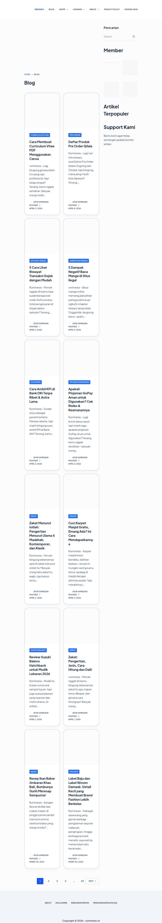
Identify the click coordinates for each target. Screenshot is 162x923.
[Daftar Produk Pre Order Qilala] (81, 110)
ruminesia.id (92, 917)
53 (82, 878)
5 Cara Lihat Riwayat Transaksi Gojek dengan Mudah (41, 273)
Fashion (74, 769)
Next (92, 878)
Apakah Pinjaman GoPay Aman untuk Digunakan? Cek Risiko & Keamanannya (80, 398)
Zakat (34, 514)
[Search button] (134, 36)
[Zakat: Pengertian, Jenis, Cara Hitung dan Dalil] (81, 623)
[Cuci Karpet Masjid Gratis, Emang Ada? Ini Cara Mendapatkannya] (81, 490)
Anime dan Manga (79, 260)
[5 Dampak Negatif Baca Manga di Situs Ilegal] (81, 235)
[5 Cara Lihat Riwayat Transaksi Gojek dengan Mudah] (42, 235)
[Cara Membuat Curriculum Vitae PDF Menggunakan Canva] (42, 110)
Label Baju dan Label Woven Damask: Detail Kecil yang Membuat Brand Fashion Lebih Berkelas (80, 788)
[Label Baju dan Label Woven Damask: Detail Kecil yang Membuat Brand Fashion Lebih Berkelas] (81, 744)
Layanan (79, 9)
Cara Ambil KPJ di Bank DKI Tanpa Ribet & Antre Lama (40, 394)
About (95, 9)
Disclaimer (61, 900)
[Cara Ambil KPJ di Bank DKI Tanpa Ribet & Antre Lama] (42, 356)
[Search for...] (117, 36)
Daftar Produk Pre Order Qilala (80, 144)
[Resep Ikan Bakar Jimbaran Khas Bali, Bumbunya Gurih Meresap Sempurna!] (42, 744)
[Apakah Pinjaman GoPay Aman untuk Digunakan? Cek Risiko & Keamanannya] (81, 356)
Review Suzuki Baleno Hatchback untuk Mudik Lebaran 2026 (40, 663)
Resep (34, 769)
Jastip (64, 9)
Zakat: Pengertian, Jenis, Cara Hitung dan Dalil (80, 661)
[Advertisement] (61, 49)
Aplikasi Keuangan (79, 381)
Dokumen (36, 381)
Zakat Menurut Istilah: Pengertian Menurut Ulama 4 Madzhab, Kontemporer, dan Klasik (41, 534)
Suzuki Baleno (38, 648)
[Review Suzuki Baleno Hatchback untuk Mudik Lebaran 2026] (42, 623)
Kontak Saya (131, 9)
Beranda (39, 9)
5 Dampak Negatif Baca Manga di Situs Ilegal (79, 273)
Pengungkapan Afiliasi (105, 900)
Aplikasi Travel (38, 260)
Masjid (73, 514)
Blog (51, 9)
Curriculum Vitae (40, 135)
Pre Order (75, 135)
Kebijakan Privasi (80, 900)
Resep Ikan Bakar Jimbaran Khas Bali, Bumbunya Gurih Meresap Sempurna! (42, 786)
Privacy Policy (112, 9)
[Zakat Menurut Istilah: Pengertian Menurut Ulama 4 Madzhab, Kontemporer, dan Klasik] (42, 490)
